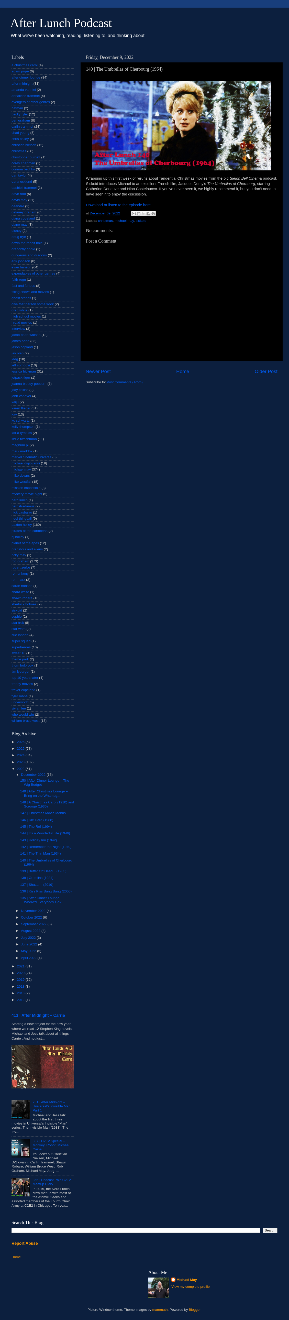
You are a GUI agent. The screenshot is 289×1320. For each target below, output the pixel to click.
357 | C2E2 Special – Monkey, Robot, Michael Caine (50, 1145)
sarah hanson (22, 586)
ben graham (21, 120)
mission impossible (26, 488)
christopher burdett (26, 157)
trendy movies (22, 684)
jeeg (15, 359)
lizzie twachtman (24, 439)
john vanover (21, 396)
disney (16, 231)
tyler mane (20, 696)
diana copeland (23, 218)
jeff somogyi (21, 365)
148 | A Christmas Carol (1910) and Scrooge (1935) (47, 804)
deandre (18, 206)
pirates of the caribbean (30, 531)
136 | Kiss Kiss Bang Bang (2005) (46, 891)
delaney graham (24, 212)
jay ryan (18, 353)
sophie (17, 616)
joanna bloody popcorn (29, 384)
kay (14, 414)
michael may (124, 221)
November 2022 (34, 911)
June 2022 (29, 944)
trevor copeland (23, 690)
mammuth (160, 1310)
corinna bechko (23, 169)
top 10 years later (25, 678)
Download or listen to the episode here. (119, 205)
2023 (21, 762)
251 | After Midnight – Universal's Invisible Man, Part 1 (51, 1106)
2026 (21, 742)
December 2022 (34, 775)
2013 (21, 993)
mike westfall (21, 482)
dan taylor (19, 175)
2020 (21, 973)
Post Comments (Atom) (125, 382)
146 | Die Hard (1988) (36, 820)
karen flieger (21, 408)
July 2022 (29, 938)
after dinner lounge (26, 77)
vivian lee (19, 708)
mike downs (21, 475)
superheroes (21, 647)
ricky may (19, 555)
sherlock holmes (24, 604)
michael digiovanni (26, 463)
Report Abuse (25, 1243)
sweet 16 (18, 653)
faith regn (19, 279)
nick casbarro (22, 512)
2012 (21, 1000)
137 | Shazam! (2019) (36, 885)
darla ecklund (22, 181)
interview (18, 329)
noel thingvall (22, 518)
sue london (20, 635)
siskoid (141, 221)
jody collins (20, 390)
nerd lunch (20, 500)
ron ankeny (20, 573)
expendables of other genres (33, 273)
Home (182, 371)
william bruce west (26, 721)
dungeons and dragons (29, 255)
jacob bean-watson (26, 335)
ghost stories (21, 298)
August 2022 (31, 931)
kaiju (15, 402)
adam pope (20, 71)
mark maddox (22, 451)
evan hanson (21, 267)
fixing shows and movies (30, 292)
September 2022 (34, 924)
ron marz (18, 580)
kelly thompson (23, 427)
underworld (20, 702)
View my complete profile (190, 1287)
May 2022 (29, 951)
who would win (23, 714)
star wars (19, 629)
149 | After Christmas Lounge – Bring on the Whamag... (44, 793)
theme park (20, 659)
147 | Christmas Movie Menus (43, 813)
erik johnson (21, 261)
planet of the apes (25, 543)
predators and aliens (27, 549)
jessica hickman (24, 371)
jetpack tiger (21, 377)
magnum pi (20, 445)
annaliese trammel (26, 96)
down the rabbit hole (27, 243)
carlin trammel (22, 126)
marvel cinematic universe (31, 457)
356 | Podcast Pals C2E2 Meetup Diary (51, 1182)
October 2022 (32, 917)
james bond (20, 341)
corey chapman (23, 163)
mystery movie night (27, 494)
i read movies (22, 322)
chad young (20, 133)
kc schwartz (21, 420)
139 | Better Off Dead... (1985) (43, 871)
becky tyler (20, 114)
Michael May (186, 1280)
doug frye (19, 237)
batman (17, 108)
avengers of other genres (31, 102)
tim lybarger (21, 671)
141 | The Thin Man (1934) (40, 853)
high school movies (26, 316)
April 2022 (29, 958)
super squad (21, 641)
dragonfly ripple (23, 249)
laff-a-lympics (22, 433)
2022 (21, 769)
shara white (20, 592)
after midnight (22, 83)
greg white (19, 310)
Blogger (195, 1310)
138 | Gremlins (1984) (36, 878)
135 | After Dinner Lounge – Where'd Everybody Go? (41, 900)
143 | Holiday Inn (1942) (38, 840)
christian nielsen (24, 145)
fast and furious (23, 286)
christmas (105, 221)
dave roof (19, 194)
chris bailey (20, 139)
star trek (18, 623)
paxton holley (22, 525)
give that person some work (33, 304)
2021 (21, 966)
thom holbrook (23, 665)
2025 (21, 748)
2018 (21, 986)
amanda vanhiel (24, 90)
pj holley (18, 537)
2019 (21, 979)
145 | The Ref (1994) (36, 826)
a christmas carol (25, 65)
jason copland (22, 347)
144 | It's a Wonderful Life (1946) (45, 833)
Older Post (266, 371)
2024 (21, 755)
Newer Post (98, 371)
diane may (19, 224)
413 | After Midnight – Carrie (38, 1015)
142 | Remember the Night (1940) (46, 847)
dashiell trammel (24, 188)
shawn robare (22, 598)
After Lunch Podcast (61, 23)
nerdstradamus (23, 506)
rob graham (20, 561)
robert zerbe (21, 567)
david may (19, 200)
